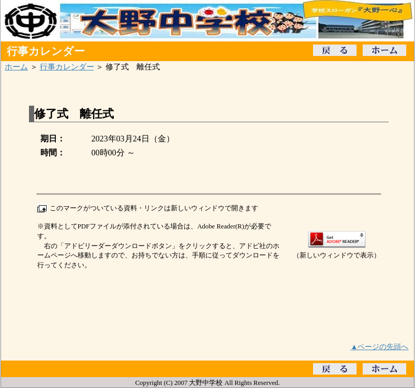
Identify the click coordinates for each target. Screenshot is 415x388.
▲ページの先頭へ (380, 346)
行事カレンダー (67, 66)
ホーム (16, 66)
